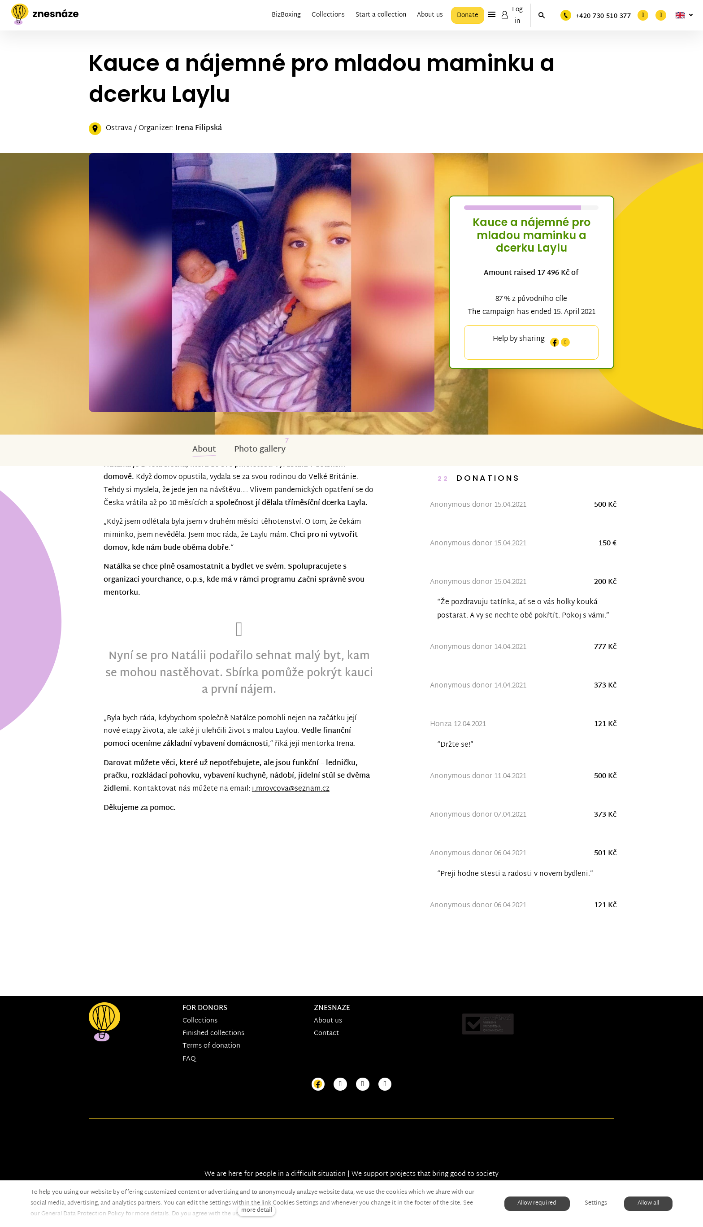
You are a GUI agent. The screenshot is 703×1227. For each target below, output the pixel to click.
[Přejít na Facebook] (318, 1084)
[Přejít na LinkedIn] (385, 1084)
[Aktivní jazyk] (684, 15)
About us (328, 1021)
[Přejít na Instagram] (340, 1084)
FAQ (189, 1059)
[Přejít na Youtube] (362, 1084)
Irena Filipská (198, 129)
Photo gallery (260, 450)
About (204, 450)
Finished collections (213, 1033)
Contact (326, 1033)
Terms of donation (211, 1046)
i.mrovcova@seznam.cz (319, 802)
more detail (256, 1210)
